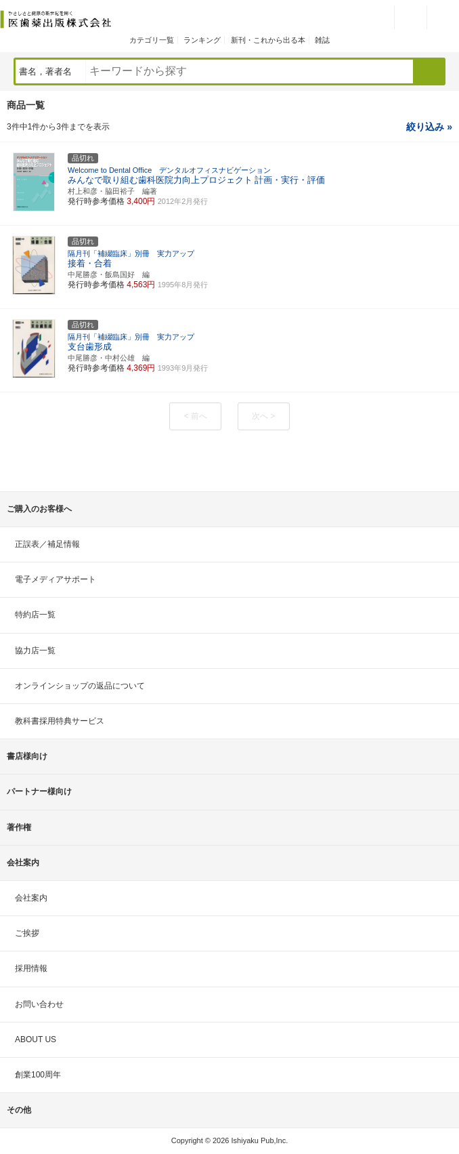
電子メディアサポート (55, 579)
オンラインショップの (80, 686)
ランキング (202, 40)
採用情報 (31, 968)
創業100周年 (38, 1074)
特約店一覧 (35, 614)
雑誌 (322, 40)
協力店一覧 (35, 650)
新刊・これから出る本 (268, 40)
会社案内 (31, 898)
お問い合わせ (39, 1004)
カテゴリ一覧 (151, 40)
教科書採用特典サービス (59, 721)
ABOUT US (35, 1039)
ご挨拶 (27, 933)
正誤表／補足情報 (47, 544)
